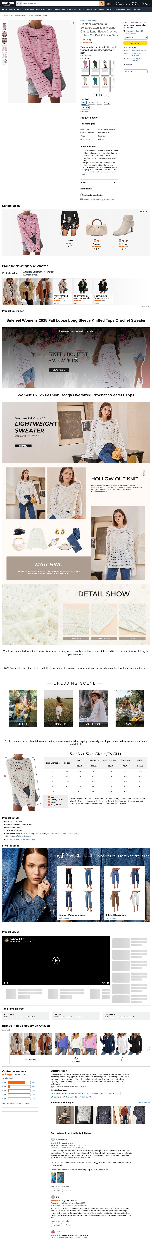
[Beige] (95, 241)
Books (50, 9)
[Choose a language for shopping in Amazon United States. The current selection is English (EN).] (109, 4)
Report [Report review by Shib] (68, 1225)
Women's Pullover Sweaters (20, 836)
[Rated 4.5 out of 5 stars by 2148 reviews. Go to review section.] (63, 301)
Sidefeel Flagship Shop (139, 50)
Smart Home (120, 9)
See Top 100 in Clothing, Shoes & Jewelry (63, 834)
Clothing (30, 15)
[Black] (123, 241)
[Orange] (98, 241)
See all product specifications (92, 195)
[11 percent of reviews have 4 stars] (18, 1086)
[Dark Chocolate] (127, 241)
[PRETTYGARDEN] (10, 273)
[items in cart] (146, 4)
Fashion (137, 9)
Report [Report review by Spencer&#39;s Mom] (68, 1190)
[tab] (59, 1093)
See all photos (143, 1102)
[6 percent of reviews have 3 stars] (18, 1090)
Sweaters (38, 15)
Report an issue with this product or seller (97, 200)
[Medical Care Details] (20, 9)
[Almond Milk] (120, 241)
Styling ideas (11, 205)
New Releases (99, 9)
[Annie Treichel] (16, 939)
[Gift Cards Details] (75, 9)
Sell (79, 9)
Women (23, 15)
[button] (4, 9)
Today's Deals (60, 9)
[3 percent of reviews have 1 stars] (18, 1098)
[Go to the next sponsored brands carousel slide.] (148, 1048)
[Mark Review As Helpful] (57, 1190)
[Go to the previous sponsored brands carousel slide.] (4, 1048)
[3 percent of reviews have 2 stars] (18, 1094)
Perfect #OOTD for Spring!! (20, 941)
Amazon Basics (28, 9)
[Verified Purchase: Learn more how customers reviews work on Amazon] (80, 1148)
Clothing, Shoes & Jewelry (11, 15)
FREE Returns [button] (86, 56)
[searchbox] (60, 3)
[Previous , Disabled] (91, 95)
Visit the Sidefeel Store (88, 21)
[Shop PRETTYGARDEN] (30, 275)
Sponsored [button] (145, 306)
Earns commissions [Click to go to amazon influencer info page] (29, 939)
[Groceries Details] (91, 9)
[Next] (106, 95)
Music (129, 9)
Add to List (128, 71)
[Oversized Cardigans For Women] (38, 272)
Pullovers (45, 15)
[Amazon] (8, 4)
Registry (110, 9)
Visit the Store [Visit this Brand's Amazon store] (64, 918)
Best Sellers (40, 9)
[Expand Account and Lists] (129, 4)
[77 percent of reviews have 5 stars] (18, 1082)
